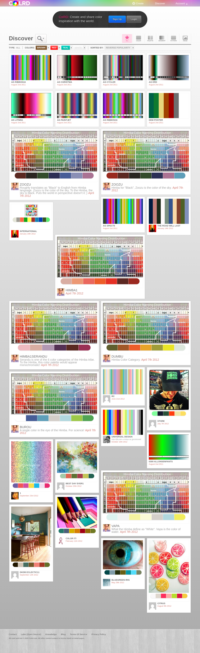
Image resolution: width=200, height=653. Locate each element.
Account (180, 3)
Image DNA (185, 38)
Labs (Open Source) (31, 634)
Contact (13, 634)
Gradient (162, 38)
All (127, 38)
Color (139, 38)
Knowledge (51, 634)
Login (134, 19)
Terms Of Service (78, 634)
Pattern (174, 38)
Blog (63, 634)
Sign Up (117, 19)
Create (140, 3)
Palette (150, 38)
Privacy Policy (98, 634)
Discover (160, 3)
